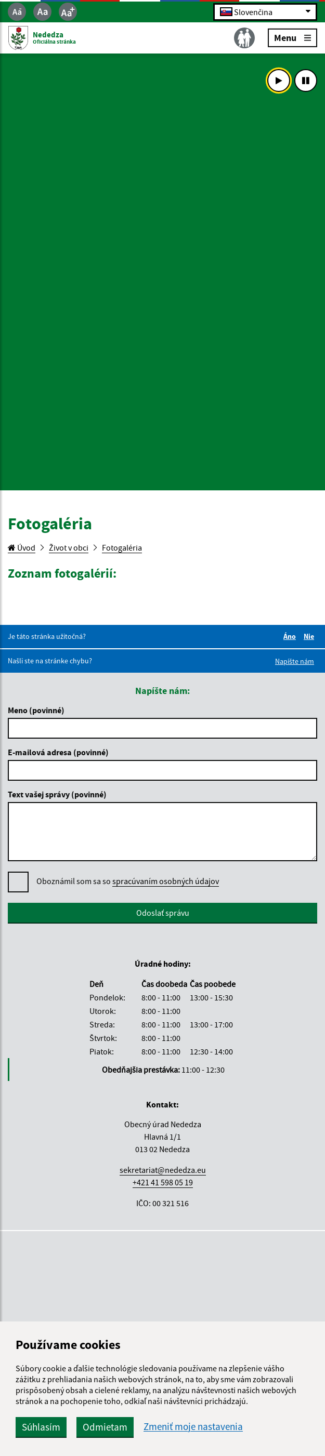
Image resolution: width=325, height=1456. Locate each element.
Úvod (21, 547)
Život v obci (68, 547)
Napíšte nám (294, 661)
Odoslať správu (162, 912)
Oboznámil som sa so (127, 881)
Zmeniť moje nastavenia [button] (193, 1427)
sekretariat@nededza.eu (163, 1170)
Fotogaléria (122, 547)
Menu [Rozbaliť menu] (292, 37)
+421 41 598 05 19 (163, 1182)
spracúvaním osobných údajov (165, 881)
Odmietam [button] (105, 1427)
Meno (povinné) (36, 710)
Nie (310, 636)
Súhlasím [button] (41, 1427)
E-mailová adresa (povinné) (58, 752)
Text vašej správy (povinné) (57, 794)
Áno (291, 636)
